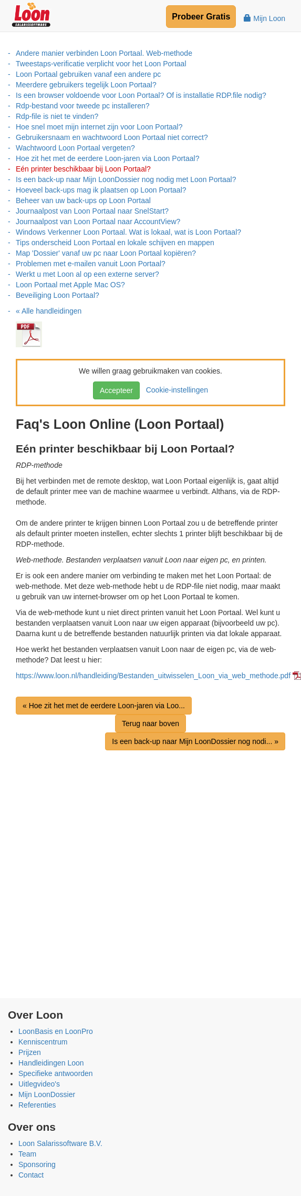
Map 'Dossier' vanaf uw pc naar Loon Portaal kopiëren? (106, 253)
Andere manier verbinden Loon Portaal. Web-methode (104, 53)
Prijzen (29, 1052)
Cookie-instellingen (175, 390)
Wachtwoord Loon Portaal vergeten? (75, 148)
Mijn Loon (264, 18)
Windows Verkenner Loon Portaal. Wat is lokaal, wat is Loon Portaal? (128, 232)
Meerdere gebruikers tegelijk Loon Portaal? (86, 85)
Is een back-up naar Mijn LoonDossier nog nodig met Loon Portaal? (126, 179)
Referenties (37, 1105)
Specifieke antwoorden (55, 1073)
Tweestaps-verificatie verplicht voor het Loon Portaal (101, 63)
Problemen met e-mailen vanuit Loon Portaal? (90, 263)
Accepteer (116, 390)
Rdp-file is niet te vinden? (57, 116)
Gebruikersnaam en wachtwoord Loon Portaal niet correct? (112, 137)
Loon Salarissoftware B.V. (60, 1143)
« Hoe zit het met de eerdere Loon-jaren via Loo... (104, 705)
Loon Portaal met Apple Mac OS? (70, 284)
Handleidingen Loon (51, 1063)
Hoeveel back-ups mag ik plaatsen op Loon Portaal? (101, 190)
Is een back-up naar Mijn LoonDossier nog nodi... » (195, 741)
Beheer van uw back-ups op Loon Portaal (83, 200)
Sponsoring (37, 1164)
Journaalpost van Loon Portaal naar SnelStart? (92, 211)
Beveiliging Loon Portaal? (57, 295)
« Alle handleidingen (48, 311)
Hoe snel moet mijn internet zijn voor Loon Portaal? (99, 127)
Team (27, 1154)
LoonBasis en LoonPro (55, 1031)
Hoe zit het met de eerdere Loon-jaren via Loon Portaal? (107, 158)
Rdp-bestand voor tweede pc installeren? (83, 106)
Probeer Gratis (201, 16)
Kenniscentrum (42, 1042)
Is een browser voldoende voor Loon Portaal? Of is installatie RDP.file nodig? (141, 95)
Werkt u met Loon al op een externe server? (87, 274)
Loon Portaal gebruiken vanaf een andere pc (88, 74)
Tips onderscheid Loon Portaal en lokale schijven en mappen (115, 242)
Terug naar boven (150, 723)
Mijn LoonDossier (46, 1094)
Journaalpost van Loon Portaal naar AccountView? (98, 221)
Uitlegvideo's (39, 1084)
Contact (31, 1175)
